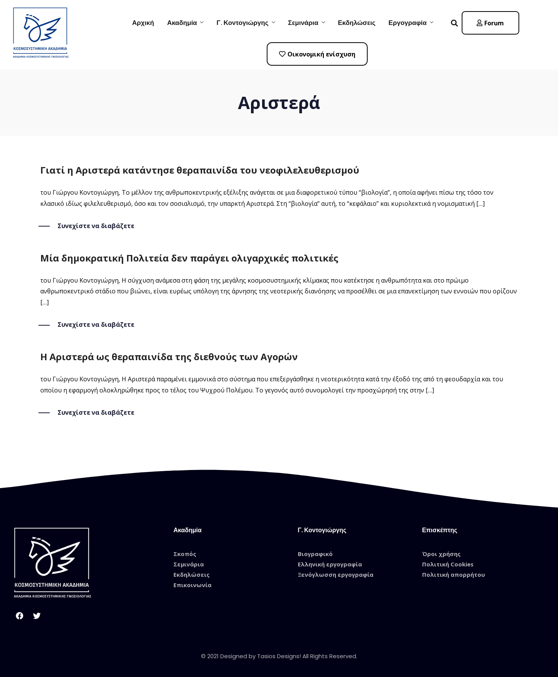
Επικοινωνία (192, 585)
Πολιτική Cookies (448, 564)
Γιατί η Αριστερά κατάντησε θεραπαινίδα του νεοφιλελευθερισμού (199, 170)
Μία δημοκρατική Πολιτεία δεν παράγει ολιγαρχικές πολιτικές (189, 258)
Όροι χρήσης (441, 554)
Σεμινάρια (303, 22)
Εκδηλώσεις (357, 22)
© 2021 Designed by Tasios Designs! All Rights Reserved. (279, 656)
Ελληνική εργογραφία (330, 564)
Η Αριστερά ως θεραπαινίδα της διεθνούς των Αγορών (169, 356)
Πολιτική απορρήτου (453, 574)
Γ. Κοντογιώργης (242, 22)
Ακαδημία (182, 22)
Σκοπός (184, 554)
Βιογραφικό (315, 554)
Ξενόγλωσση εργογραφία (335, 574)
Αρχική (143, 22)
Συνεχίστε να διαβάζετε (96, 226)
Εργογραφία (407, 22)
